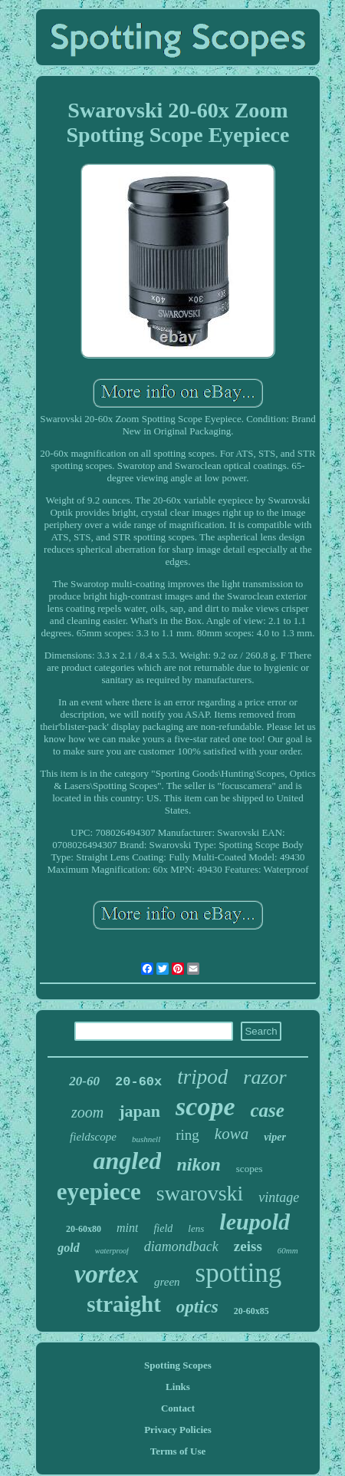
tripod (202, 1076)
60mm (288, 1250)
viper (275, 1137)
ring (187, 1135)
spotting (239, 1273)
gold (68, 1247)
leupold (254, 1221)
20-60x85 (251, 1311)
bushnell (146, 1139)
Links (178, 1386)
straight (124, 1304)
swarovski (200, 1193)
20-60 (84, 1081)
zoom (87, 1112)
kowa (231, 1133)
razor (264, 1077)
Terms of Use (177, 1451)
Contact (178, 1408)
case (267, 1110)
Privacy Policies (178, 1429)
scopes (249, 1168)
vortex (106, 1274)
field (162, 1228)
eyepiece (99, 1191)
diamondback (181, 1246)
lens (196, 1228)
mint (127, 1227)
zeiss (248, 1246)
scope (205, 1106)
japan (139, 1111)
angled (128, 1160)
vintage (278, 1197)
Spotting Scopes (178, 1365)
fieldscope (93, 1137)
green (167, 1282)
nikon (198, 1164)
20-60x (138, 1082)
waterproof (112, 1251)
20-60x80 (83, 1228)
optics (197, 1306)
